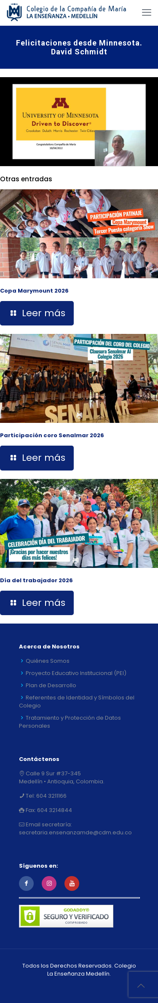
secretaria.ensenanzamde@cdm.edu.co (75, 832)
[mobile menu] (146, 12)
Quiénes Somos (48, 661)
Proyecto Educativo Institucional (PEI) (76, 673)
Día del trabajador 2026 (36, 580)
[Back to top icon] (141, 986)
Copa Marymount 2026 (34, 291)
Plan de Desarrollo (51, 685)
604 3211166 (51, 796)
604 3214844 (54, 810)
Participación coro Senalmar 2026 (52, 435)
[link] (79, 121)
